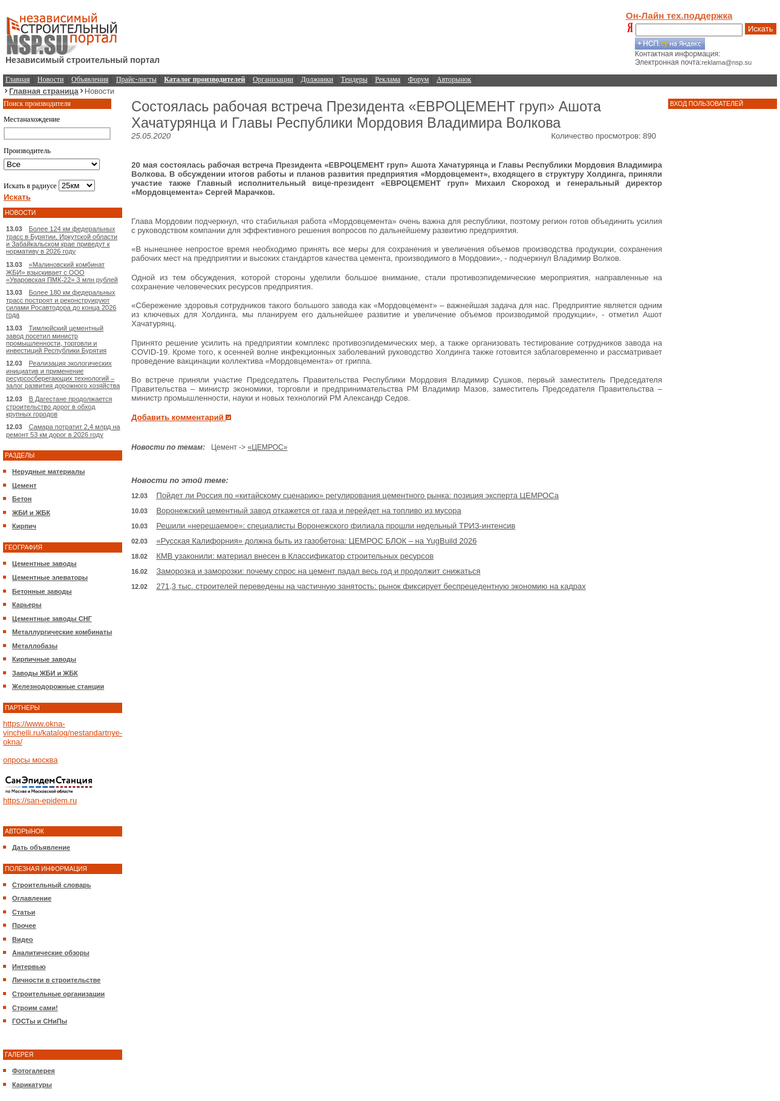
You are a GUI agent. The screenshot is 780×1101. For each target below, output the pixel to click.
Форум (418, 79)
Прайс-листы (136, 79)
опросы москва (30, 759)
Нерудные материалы (48, 471)
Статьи (23, 912)
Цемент (24, 485)
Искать (760, 28)
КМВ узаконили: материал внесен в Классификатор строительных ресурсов (295, 555)
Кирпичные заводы (44, 659)
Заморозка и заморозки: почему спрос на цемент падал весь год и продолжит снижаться (318, 571)
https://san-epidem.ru (40, 800)
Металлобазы (34, 645)
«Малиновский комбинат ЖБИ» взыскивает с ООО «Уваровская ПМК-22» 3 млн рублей (62, 272)
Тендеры (354, 79)
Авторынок (454, 79)
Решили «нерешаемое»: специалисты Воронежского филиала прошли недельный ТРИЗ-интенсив (335, 525)
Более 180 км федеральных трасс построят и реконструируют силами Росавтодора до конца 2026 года (61, 303)
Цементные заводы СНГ (52, 618)
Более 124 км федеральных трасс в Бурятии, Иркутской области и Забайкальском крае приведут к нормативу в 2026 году (61, 240)
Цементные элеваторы (50, 577)
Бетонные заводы (42, 591)
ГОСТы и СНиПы (39, 1021)
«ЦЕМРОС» (267, 447)
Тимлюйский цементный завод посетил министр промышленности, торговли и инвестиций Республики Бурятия (56, 339)
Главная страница (44, 91)
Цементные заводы (44, 563)
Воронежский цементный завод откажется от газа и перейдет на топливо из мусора (308, 510)
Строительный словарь (51, 885)
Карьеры (27, 604)
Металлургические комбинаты (62, 632)
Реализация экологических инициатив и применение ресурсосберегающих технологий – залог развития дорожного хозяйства (63, 374)
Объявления (89, 79)
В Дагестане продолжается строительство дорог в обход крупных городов (59, 406)
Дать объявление (41, 847)
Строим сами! (35, 1007)
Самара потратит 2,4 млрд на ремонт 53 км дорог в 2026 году (63, 430)
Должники (317, 79)
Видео (22, 939)
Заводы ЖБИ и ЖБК (45, 673)
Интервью (29, 966)
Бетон (21, 498)
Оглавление (31, 898)
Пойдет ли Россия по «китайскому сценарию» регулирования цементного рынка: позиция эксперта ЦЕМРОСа (357, 495)
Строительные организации (58, 993)
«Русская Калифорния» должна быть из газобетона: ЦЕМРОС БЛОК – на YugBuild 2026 (316, 540)
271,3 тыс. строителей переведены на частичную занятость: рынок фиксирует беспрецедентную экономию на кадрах (370, 586)
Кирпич (24, 526)
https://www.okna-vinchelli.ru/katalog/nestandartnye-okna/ (62, 732)
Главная (17, 79)
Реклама (387, 79)
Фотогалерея (33, 1070)
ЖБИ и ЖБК (31, 512)
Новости (50, 79)
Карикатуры (32, 1084)
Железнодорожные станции (58, 686)
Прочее (24, 925)
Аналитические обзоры (50, 952)
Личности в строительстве (56, 980)
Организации (273, 79)
